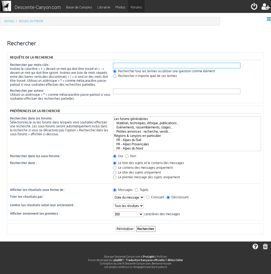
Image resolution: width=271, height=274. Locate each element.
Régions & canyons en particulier (187, 136)
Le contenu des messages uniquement (143, 168)
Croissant (155, 197)
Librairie (103, 7)
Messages (123, 190)
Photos (120, 7)
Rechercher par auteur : (27, 91)
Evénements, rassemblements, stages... (187, 127)
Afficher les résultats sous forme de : (37, 190)
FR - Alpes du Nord (187, 148)
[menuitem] (254, 7)
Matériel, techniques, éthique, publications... (187, 123)
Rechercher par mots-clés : (30, 65)
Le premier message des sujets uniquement (146, 177)
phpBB (118, 260)
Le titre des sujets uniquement (137, 172)
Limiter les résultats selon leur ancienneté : (42, 205)
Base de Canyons (79, 7)
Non (130, 156)
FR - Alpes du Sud (187, 140)
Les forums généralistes (187, 119)
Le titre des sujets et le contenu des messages (148, 163)
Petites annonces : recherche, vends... (187, 131)
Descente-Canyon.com (37, 7)
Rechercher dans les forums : (31, 118)
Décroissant (177, 197)
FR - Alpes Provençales (187, 144)
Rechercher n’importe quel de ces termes (145, 76)
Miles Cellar (175, 260)
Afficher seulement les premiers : (35, 213)
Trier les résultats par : (27, 197)
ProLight (148, 256)
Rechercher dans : (23, 163)
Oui (118, 156)
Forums (136, 7)
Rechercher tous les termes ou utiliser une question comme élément (164, 71)
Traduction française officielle (145, 260)
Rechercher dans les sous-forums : (35, 156)
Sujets (142, 190)
